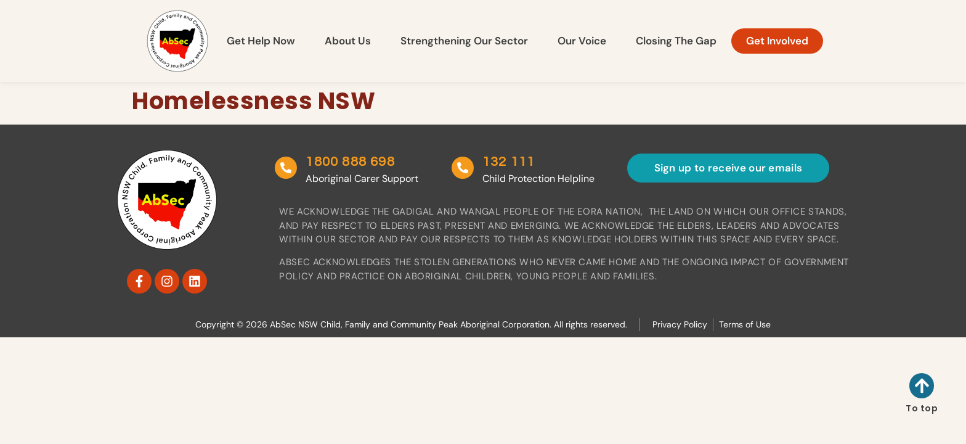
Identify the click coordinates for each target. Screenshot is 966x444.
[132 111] (461, 168)
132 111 (507, 162)
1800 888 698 (350, 162)
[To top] (922, 385)
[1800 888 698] (286, 168)
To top (922, 408)
